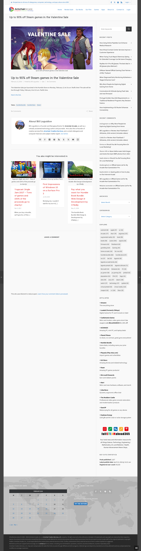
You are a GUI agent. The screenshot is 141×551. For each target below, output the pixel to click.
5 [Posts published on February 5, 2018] (13, 504)
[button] (129, 28)
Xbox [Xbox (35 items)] (120, 290)
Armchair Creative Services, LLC (52, 537)
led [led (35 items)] (109, 258)
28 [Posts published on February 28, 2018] (30, 518)
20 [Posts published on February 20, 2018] (22, 513)
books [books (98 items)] (104, 241)
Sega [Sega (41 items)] (123, 276)
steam (39, 105)
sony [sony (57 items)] (111, 280)
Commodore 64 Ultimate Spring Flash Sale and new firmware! (114, 92)
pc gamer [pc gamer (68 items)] (105, 273)
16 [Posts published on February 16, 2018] (46, 509)
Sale (43, 82)
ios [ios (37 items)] (103, 258)
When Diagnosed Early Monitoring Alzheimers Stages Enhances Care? (115, 78)
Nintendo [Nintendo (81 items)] (115, 269)
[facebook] (111, 2)
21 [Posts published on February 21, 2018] (30, 513)
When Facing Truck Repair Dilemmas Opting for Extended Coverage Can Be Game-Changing (115, 58)
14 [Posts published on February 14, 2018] (30, 509)
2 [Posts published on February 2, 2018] (46, 500)
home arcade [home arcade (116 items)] (106, 251)
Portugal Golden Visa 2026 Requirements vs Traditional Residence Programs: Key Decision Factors (115, 100)
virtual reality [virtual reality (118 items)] (120, 287)
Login (127, 2)
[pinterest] (118, 2)
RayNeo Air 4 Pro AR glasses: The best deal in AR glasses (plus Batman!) (115, 65)
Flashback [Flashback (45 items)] (115, 244)
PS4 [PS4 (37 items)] (115, 276)
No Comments (51, 82)
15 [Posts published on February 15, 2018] (38, 509)
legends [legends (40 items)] (118, 258)
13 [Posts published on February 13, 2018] (22, 509)
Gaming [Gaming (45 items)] (116, 248)
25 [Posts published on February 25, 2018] (63, 513)
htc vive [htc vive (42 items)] (118, 251)
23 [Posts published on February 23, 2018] (46, 513)
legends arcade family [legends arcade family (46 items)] (109, 262)
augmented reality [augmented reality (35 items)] (108, 237)
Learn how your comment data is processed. (53, 294)
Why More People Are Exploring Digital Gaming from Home (113, 85)
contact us (42, 544)
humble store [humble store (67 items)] (121, 255)
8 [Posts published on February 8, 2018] (38, 504)
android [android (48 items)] (104, 230)
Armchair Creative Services (53, 131)
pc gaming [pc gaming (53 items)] (116, 273)
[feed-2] (122, 2)
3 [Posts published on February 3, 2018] (54, 500)
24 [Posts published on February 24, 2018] (54, 513)
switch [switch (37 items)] (104, 283)
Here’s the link (16, 95)
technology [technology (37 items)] (114, 283)
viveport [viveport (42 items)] (104, 290)
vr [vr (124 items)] (113, 290)
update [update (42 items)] (124, 283)
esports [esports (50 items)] (122, 241)
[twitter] (115, 2)
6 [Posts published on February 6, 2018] (21, 504)
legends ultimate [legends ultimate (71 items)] (121, 265)
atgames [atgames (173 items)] (123, 234)
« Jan (11, 525)
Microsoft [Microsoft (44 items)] (105, 269)
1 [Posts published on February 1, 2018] (38, 500)
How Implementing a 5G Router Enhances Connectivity (114, 108)
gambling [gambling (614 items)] (105, 248)
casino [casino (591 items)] (113, 241)
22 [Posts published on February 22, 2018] (38, 513)
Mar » (15, 525)
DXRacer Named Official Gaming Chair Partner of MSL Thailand (115, 71)
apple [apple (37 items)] (114, 230)
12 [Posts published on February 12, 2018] (13, 509)
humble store (31, 105)
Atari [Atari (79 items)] (113, 234)
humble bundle (21, 105)
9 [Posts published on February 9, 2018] (46, 504)
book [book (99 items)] (120, 237)
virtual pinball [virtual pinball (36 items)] (106, 287)
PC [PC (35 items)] (124, 269)
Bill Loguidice (35, 82)
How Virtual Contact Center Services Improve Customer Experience (115, 51)
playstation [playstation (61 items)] (105, 276)
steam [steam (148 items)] (119, 280)
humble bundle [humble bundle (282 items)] (107, 255)
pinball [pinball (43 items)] (126, 273)
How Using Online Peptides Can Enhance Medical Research (113, 44)
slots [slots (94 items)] (103, 280)
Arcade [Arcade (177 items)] (104, 234)
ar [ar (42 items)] (121, 230)
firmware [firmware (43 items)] (105, 244)
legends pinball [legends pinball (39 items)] (107, 265)
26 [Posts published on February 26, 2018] (13, 518)
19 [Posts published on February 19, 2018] (13, 513)
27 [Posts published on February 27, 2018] (22, 518)
